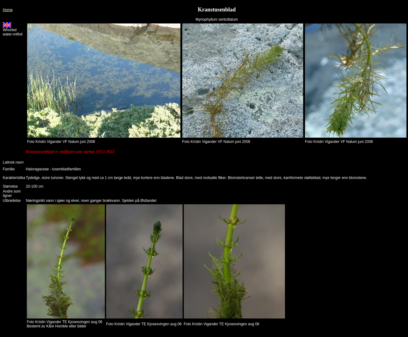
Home (8, 10)
